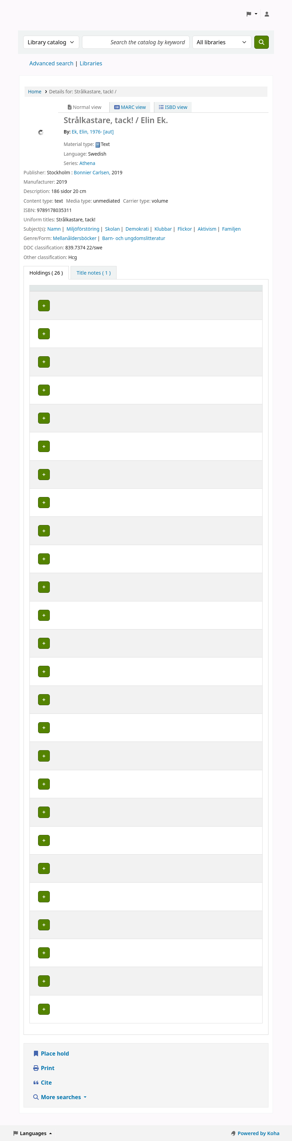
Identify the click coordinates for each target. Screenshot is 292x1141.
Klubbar (163, 229)
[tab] (93, 273)
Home (35, 91)
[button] (251, 14)
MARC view (130, 107)
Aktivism (207, 229)
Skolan (112, 229)
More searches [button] (57, 1104)
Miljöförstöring (82, 229)
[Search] (261, 42)
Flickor (184, 229)
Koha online (36, 14)
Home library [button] (49, 291)
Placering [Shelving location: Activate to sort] (147, 291)
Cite (42, 1089)
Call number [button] (195, 291)
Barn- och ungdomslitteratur (133, 238)
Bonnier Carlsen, (92, 172)
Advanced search (51, 63)
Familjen (231, 229)
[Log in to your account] (267, 14)
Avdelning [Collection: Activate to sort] (103, 291)
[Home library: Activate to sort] (59, 291)
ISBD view (173, 107)
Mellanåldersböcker (75, 238)
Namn (54, 229)
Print (43, 1075)
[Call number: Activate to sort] (205, 291)
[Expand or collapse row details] (248, 312)
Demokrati (137, 229)
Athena (87, 163)
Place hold (51, 1060)
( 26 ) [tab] (46, 272)
